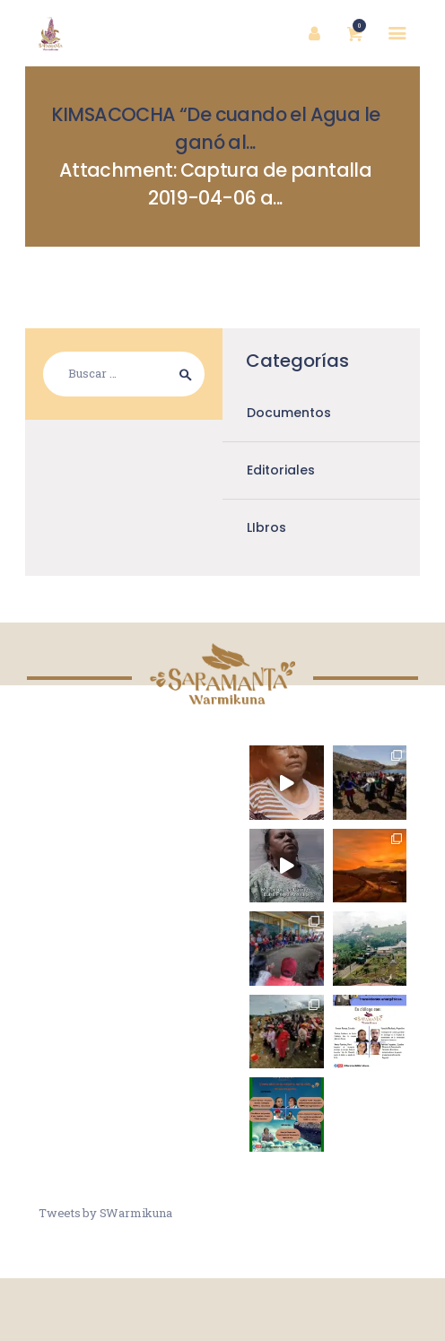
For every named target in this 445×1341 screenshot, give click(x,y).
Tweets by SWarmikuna (105, 1213)
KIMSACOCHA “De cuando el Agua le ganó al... (215, 128)
